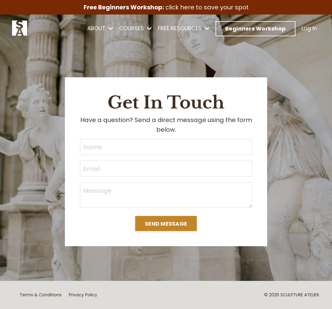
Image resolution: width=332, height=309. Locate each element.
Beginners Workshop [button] (255, 28)
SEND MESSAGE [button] (166, 223)
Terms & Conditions (41, 295)
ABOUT (100, 28)
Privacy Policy (83, 295)
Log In (309, 28)
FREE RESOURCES (183, 28)
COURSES (135, 28)
